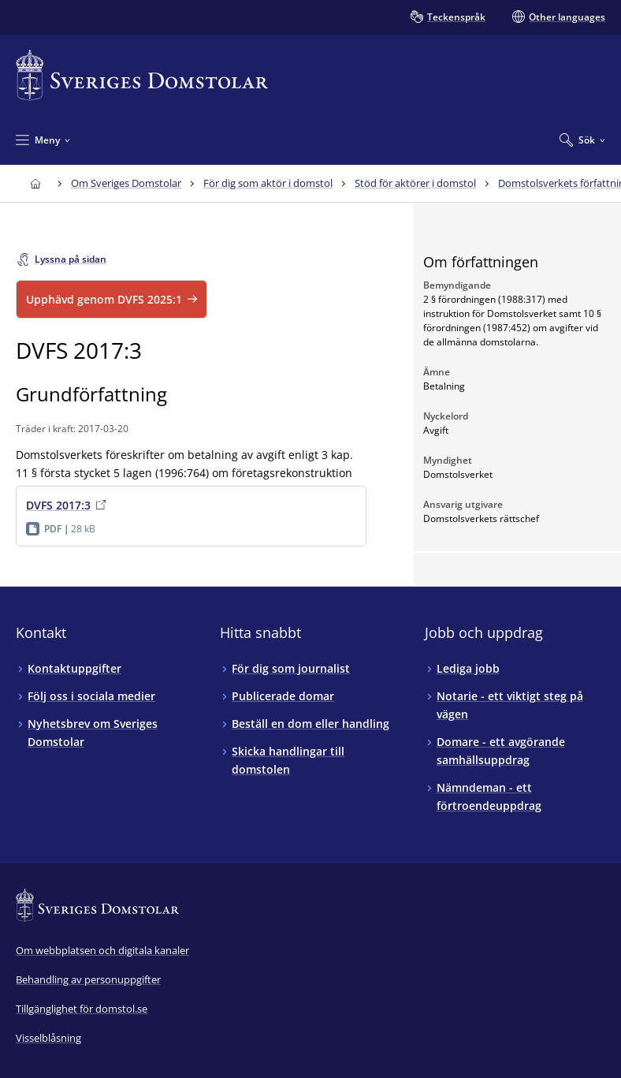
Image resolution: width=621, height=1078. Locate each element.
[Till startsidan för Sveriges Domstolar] (142, 75)
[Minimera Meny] (43, 139)
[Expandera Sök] (582, 139)
